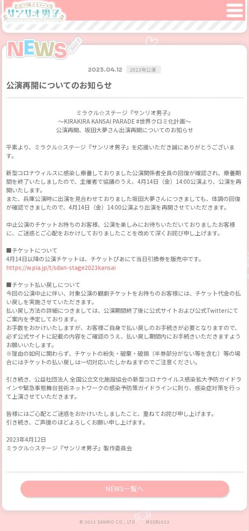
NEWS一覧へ (124, 488)
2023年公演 (143, 69)
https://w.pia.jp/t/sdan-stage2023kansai (61, 267)
